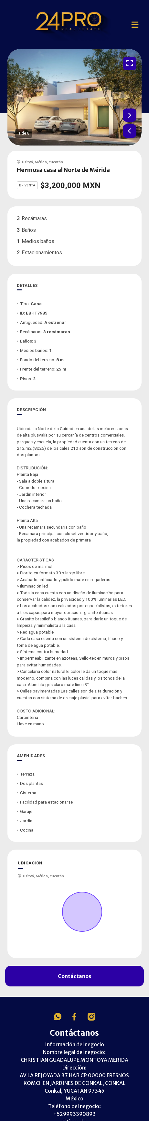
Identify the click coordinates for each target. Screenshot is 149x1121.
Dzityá (27, 162)
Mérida (41, 162)
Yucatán (56, 162)
